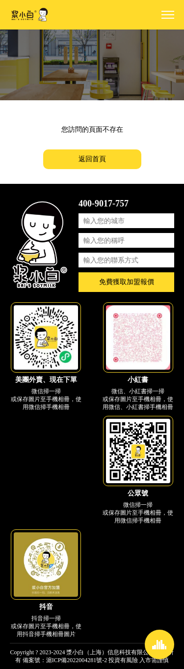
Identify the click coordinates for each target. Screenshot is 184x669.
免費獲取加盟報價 (126, 282)
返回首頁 (92, 159)
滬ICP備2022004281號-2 (76, 660)
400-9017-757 (104, 203)
